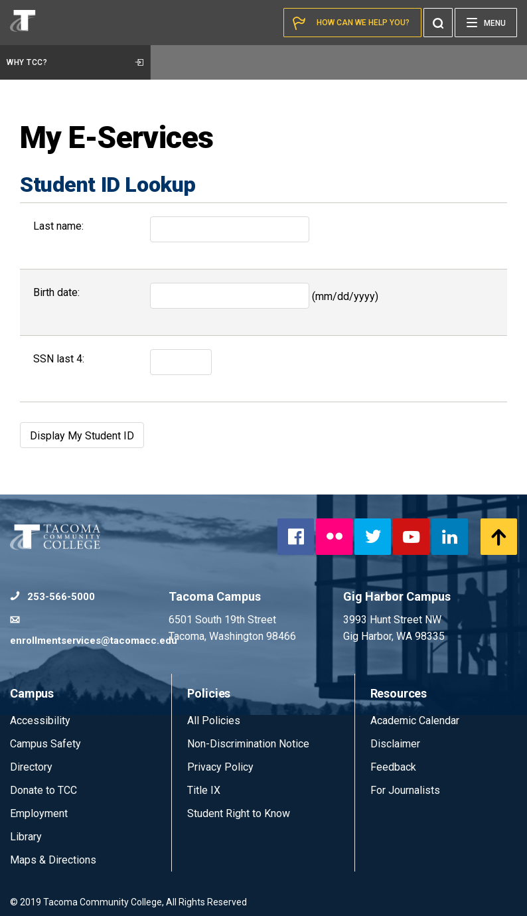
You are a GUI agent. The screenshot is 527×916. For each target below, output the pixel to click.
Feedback (393, 767)
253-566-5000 (52, 597)
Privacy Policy (220, 767)
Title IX (203, 790)
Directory (31, 767)
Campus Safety (45, 743)
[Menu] (486, 22)
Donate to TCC (43, 790)
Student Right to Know (238, 813)
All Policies (215, 720)
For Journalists (405, 790)
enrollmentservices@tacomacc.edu (89, 631)
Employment (39, 813)
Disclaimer (395, 743)
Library (26, 836)
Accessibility (40, 720)
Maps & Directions (53, 860)
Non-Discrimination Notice (248, 743)
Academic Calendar (414, 720)
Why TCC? (75, 62)
